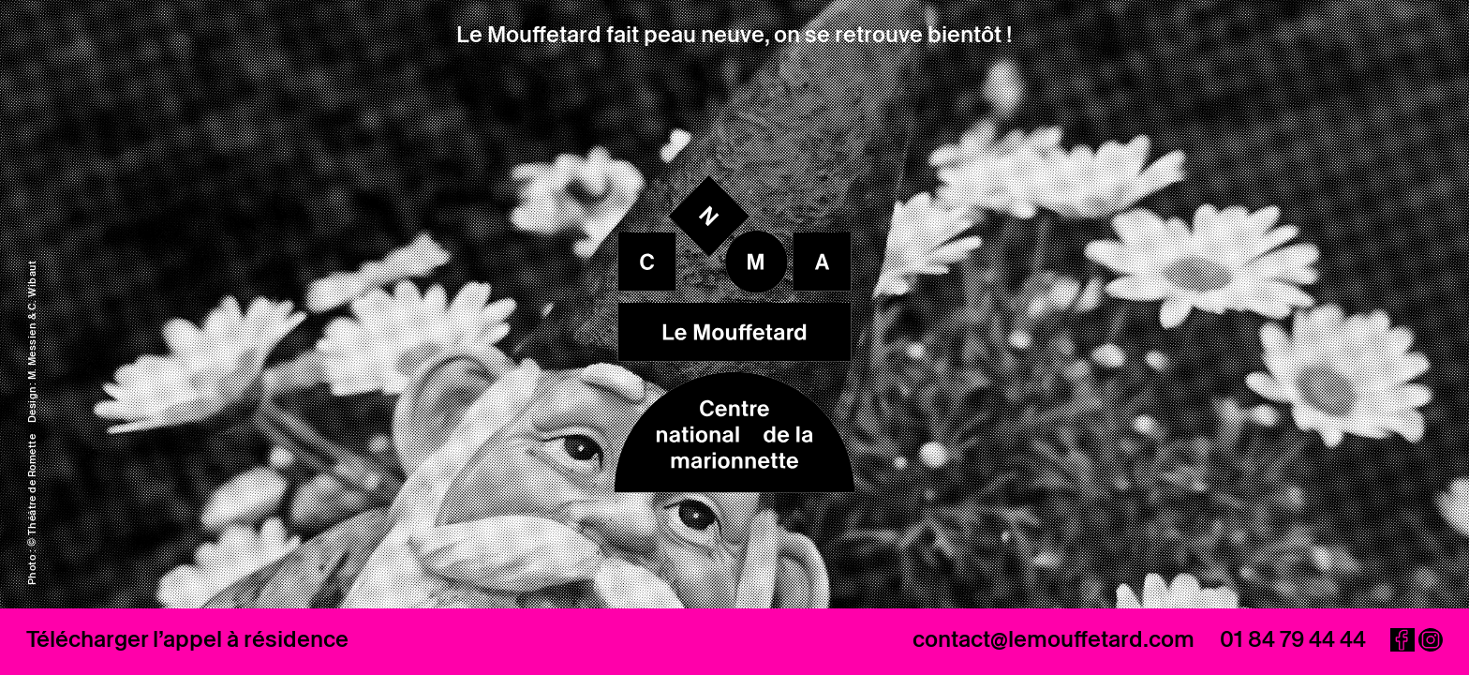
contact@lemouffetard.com (1053, 638)
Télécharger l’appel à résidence (187, 638)
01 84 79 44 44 (1293, 638)
